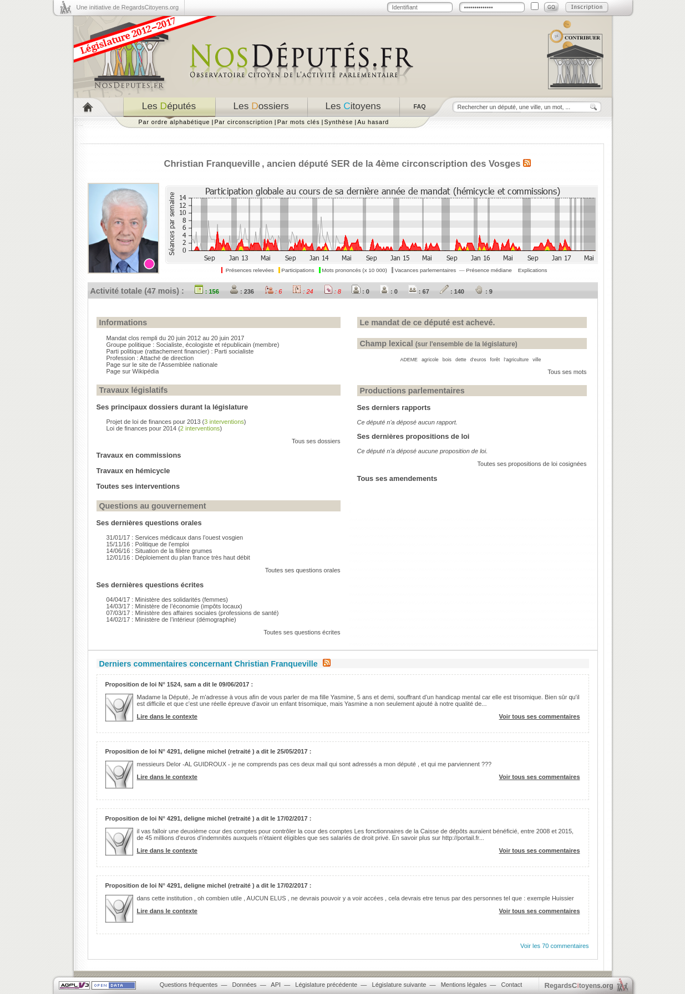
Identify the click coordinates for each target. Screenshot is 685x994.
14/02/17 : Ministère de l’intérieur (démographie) (171, 619)
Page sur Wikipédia (132, 371)
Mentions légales (464, 984)
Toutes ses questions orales (303, 570)
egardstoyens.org (579, 985)
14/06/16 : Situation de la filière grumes (159, 550)
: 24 (302, 291)
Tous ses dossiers (316, 441)
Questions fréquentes (189, 984)
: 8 (332, 291)
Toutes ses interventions (138, 486)
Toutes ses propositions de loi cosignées (532, 463)
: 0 (360, 291)
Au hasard (373, 122)
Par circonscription (243, 122)
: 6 (273, 291)
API (276, 984)
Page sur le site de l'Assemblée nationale (162, 364)
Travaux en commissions (139, 455)
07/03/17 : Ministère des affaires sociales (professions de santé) (192, 612)
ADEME (409, 359)
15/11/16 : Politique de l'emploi (147, 544)
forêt (495, 359)
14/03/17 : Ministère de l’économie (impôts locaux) (174, 606)
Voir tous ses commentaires (539, 716)
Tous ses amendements (397, 478)
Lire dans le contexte (167, 716)
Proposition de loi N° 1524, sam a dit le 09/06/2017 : (179, 684)
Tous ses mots (566, 371)
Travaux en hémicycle (133, 471)
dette (460, 359)
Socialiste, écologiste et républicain (203, 344)
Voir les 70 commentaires (554, 945)
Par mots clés (298, 122)
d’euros (478, 359)
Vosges (504, 163)
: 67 (418, 291)
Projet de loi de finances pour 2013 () (176, 421)
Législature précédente (326, 984)
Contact (511, 984)
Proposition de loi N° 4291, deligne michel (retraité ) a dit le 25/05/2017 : (208, 751)
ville (536, 359)
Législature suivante (399, 984)
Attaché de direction (167, 358)
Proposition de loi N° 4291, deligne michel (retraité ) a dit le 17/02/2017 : (208, 818)
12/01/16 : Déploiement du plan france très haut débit (178, 557)
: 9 (484, 291)
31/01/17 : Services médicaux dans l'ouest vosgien (174, 537)
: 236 (242, 291)
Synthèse (338, 122)
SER (340, 163)
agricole (430, 359)
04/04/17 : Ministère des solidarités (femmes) (167, 599)
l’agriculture (516, 359)
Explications (532, 270)
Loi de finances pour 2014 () (164, 428)
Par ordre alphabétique (174, 122)
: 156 (207, 291)
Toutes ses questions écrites (301, 632)
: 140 (452, 291)
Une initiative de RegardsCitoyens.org (128, 7)
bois (447, 359)
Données (244, 984)
